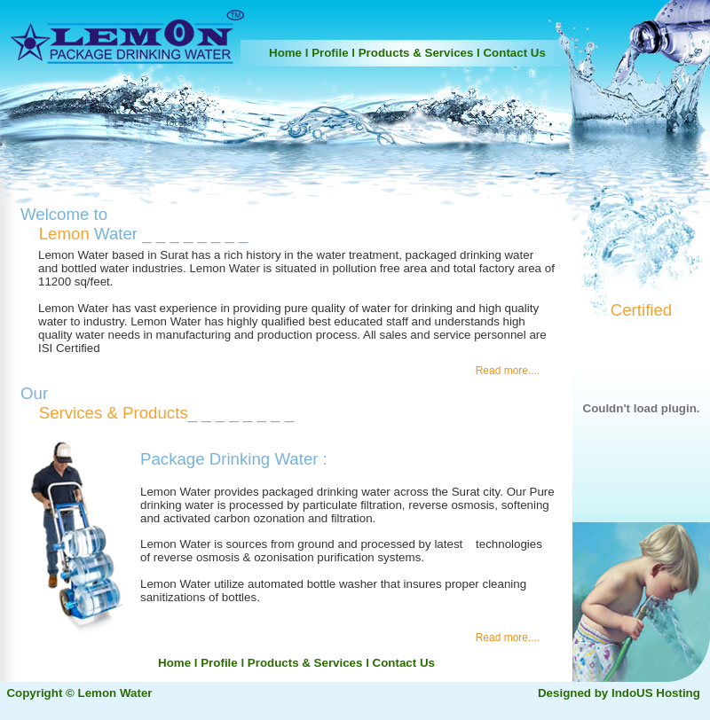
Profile (330, 52)
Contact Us (514, 52)
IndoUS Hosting (655, 693)
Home (285, 52)
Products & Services (416, 52)
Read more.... (515, 370)
